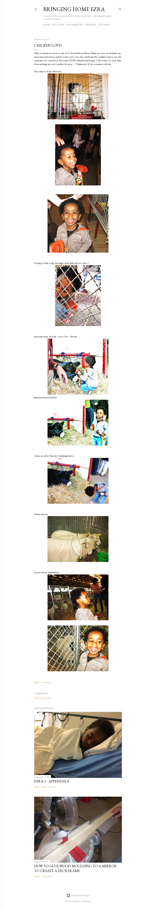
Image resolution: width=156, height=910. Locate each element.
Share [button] (36, 682)
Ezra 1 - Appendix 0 (51, 781)
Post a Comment (43, 698)
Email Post (46, 682)
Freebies (90, 24)
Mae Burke (86, 901)
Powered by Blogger (78, 895)
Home (47, 24)
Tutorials (104, 24)
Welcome (58, 24)
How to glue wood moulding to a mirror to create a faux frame (75, 868)
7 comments (47, 876)
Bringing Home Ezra (74, 9)
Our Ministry (74, 24)
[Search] (120, 8)
